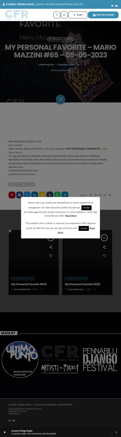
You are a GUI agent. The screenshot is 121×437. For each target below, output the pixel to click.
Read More (71, 215)
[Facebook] (116, 6)
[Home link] (16, 14)
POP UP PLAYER (103, 15)
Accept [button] (86, 208)
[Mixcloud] (112, 6)
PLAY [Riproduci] (78, 15)
